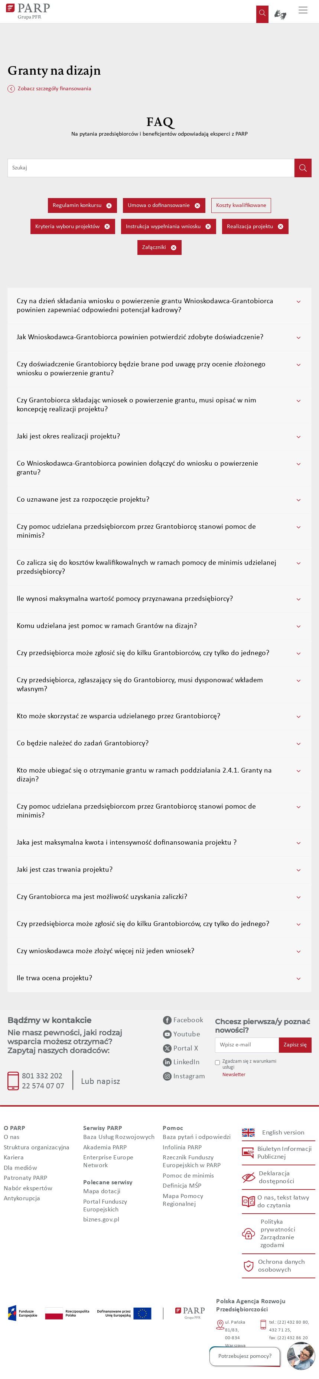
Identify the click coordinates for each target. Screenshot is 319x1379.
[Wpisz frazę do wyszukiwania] (150, 168)
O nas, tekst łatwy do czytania (283, 1202)
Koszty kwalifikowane (241, 205)
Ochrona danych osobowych (281, 1266)
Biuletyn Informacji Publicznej (284, 1153)
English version (284, 1133)
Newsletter (233, 1075)
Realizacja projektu (255, 226)
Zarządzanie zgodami (277, 1242)
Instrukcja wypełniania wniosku (168, 226)
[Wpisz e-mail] (247, 1045)
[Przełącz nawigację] (303, 11)
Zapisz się (295, 1045)
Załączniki (159, 248)
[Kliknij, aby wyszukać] (303, 168)
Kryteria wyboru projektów (72, 226)
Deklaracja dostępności (276, 1178)
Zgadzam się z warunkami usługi (249, 1065)
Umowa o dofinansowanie (164, 206)
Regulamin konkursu (82, 206)
